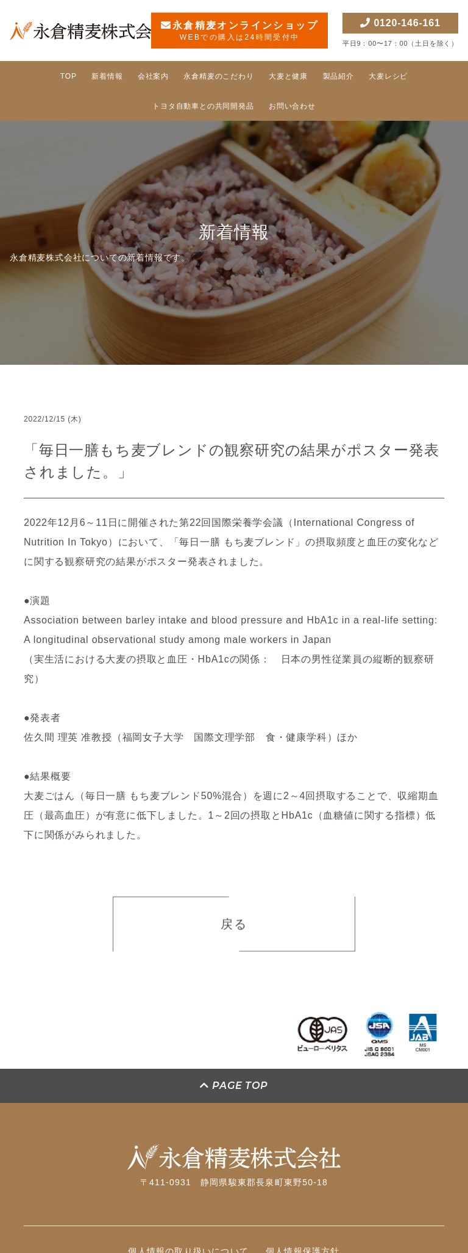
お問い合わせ (292, 106)
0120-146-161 (400, 23)
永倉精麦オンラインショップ (239, 30)
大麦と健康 (288, 76)
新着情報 (106, 76)
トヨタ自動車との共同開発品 (203, 106)
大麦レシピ (388, 76)
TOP (68, 76)
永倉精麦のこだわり (218, 76)
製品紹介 (338, 76)
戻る (234, 927)
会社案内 (153, 76)
